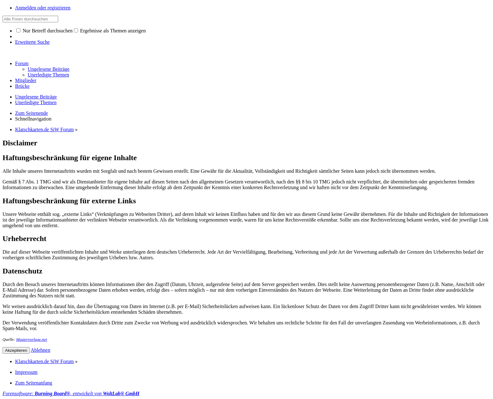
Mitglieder (25, 80)
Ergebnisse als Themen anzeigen (110, 30)
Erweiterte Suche (32, 42)
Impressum (26, 372)
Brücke (22, 86)
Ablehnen (40, 350)
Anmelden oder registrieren (42, 7)
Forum (22, 63)
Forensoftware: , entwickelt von (71, 393)
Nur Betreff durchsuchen (44, 30)
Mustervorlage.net (31, 339)
